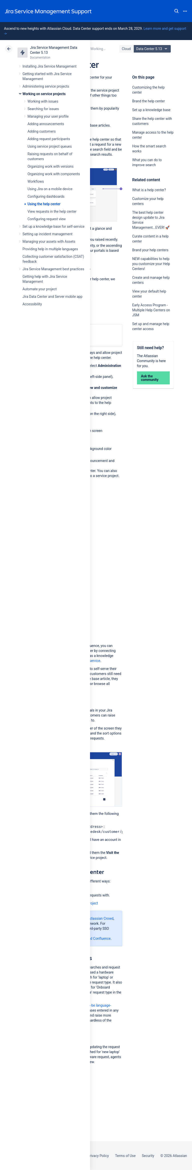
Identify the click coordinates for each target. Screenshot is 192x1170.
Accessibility (32, 304)
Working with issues (43, 101)
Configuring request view (47, 219)
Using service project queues (50, 146)
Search (176, 11)
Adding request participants (49, 139)
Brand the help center (148, 101)
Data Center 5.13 (153, 48)
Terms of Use (125, 1156)
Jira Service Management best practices (53, 269)
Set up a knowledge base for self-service (53, 226)
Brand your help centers (150, 250)
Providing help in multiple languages (50, 249)
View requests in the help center (52, 211)
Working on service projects (44, 94)
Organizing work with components (54, 174)
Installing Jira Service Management (49, 66)
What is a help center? (149, 190)
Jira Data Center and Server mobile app (52, 297)
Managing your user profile (48, 116)
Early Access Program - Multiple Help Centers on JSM (151, 310)
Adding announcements (46, 124)
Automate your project (39, 289)
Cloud (126, 49)
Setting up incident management (47, 234)
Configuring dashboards (46, 196)
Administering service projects (45, 86)
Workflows (36, 181)
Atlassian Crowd (101, 918)
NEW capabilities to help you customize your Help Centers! (151, 264)
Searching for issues (43, 109)
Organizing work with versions (51, 166)
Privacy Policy (98, 1156)
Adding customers (42, 131)
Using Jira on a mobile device (50, 189)
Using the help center (44, 204)
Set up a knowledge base (151, 110)
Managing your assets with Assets (48, 242)
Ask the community (149, 378)
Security (148, 1156)
